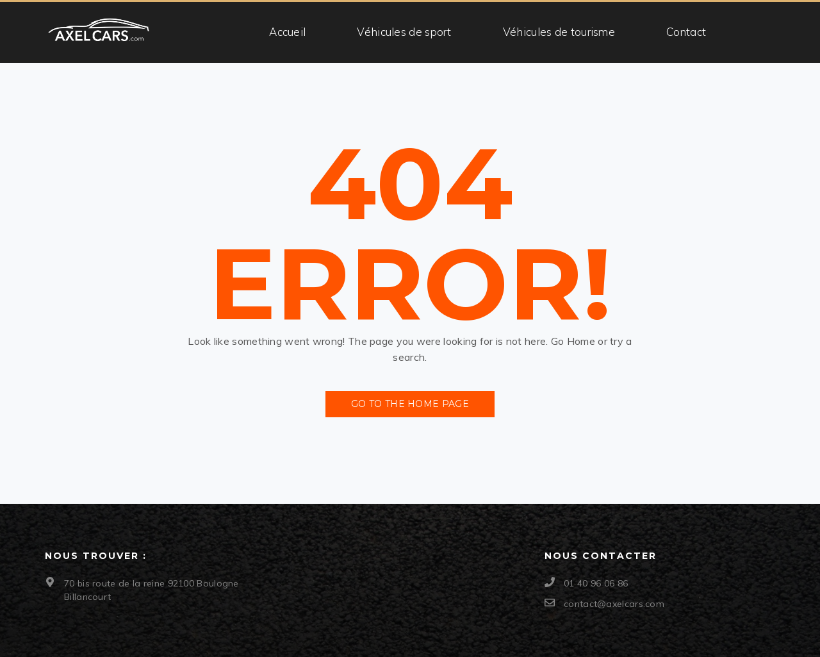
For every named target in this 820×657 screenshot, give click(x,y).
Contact (686, 31)
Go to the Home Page (410, 404)
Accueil (287, 31)
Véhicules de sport (404, 31)
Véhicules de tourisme (559, 31)
